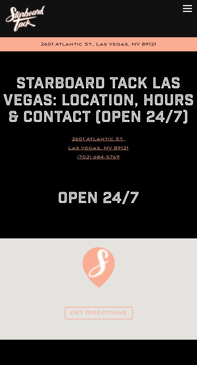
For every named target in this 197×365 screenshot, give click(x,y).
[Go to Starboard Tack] (98, 44)
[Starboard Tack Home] (27, 19)
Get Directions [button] (98, 313)
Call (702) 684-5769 (99, 346)
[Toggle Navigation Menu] (187, 8)
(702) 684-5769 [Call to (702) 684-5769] (98, 157)
